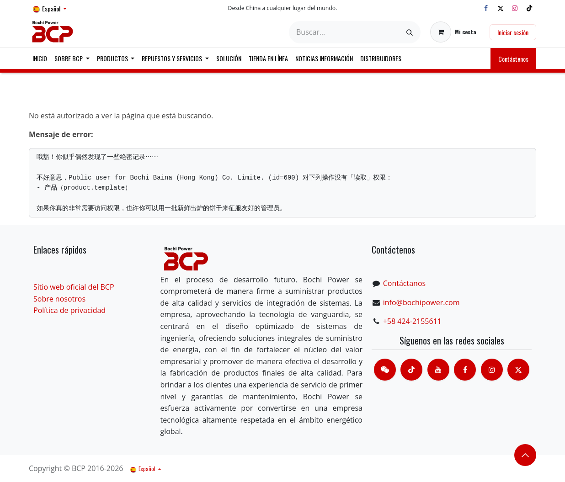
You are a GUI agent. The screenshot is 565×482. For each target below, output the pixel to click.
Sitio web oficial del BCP (73, 287)
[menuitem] (40, 58)
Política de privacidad (69, 310)
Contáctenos (513, 59)
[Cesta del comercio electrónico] (453, 32)
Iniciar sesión (512, 32)
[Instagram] (514, 8)
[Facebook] (486, 8)
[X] (500, 8)
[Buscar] (410, 32)
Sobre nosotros (59, 299)
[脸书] (465, 370)
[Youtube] (438, 370)
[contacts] (385, 370)
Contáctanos (404, 283)
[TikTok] (529, 8)
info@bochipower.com (421, 302)
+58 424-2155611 (412, 321)
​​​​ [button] (525, 455)
